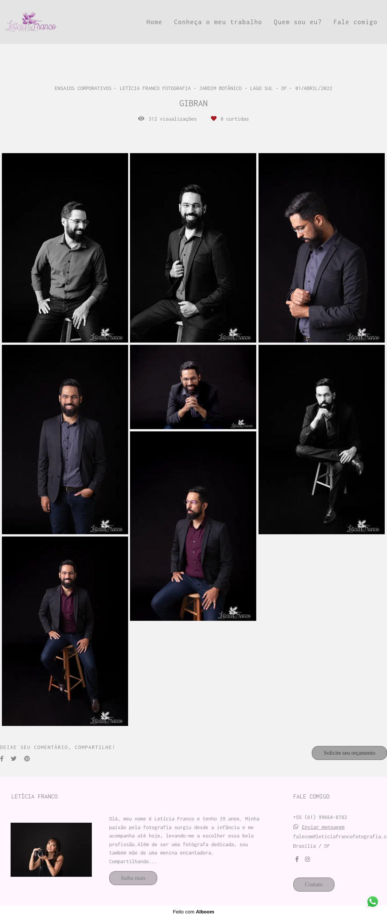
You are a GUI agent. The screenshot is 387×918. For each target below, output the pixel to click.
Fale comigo (355, 22)
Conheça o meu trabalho (218, 22)
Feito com (193, 912)
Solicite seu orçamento (349, 753)
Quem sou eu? (298, 22)
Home (155, 22)
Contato (314, 884)
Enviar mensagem (323, 827)
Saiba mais (133, 878)
